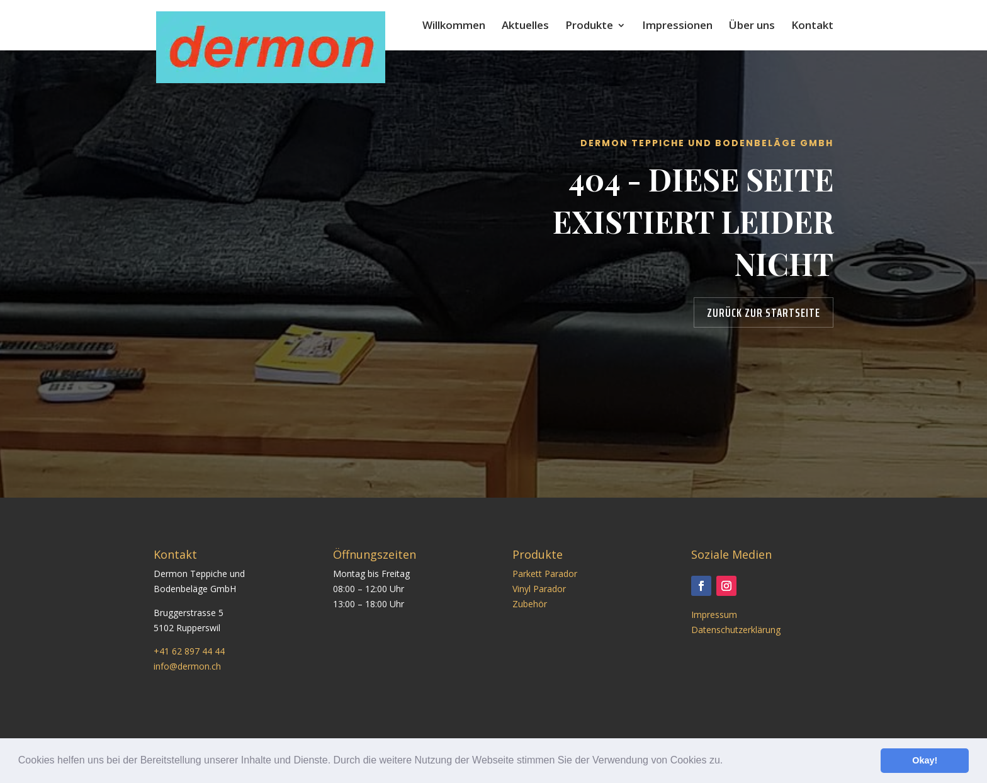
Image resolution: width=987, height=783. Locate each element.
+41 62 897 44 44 (189, 651)
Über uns (752, 26)
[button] (728, 761)
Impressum (714, 614)
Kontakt (812, 26)
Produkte (589, 26)
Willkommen (453, 26)
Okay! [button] (924, 760)
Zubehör (529, 604)
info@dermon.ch (187, 666)
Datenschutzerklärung (736, 630)
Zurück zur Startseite (763, 312)
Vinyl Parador (539, 589)
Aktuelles (525, 26)
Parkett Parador (544, 574)
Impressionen (677, 26)
